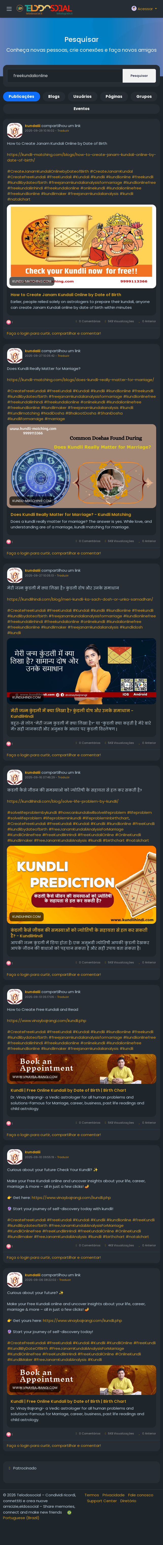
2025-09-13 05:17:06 (39, 997)
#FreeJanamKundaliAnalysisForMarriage (86, 829)
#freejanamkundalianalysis (93, 193)
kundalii (32, 125)
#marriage (54, 418)
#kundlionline (118, 176)
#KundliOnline (119, 1342)
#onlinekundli (92, 188)
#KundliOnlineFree (24, 834)
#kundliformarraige (25, 418)
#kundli (126, 193)
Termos (92, 1495)
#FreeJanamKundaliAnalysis (60, 840)
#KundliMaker (19, 1359)
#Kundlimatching (23, 413)
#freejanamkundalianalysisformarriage (85, 182)
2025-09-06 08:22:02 (40, 1280)
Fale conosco (140, 1495)
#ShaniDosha (110, 413)
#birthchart (114, 840)
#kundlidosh (131, 627)
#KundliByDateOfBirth (27, 1348)
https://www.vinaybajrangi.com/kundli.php (46, 1020)
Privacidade (114, 1495)
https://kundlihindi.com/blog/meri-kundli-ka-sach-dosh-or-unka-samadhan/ (80, 599)
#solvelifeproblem (24, 818)
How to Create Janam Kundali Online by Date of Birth (66, 295)
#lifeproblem (139, 812)
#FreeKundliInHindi (59, 834)
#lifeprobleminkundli (62, 818)
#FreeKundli (143, 823)
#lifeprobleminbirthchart (105, 818)
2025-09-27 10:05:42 (40, 356)
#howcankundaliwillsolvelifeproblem (92, 812)
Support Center (102, 1500)
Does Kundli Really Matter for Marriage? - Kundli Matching (71, 514)
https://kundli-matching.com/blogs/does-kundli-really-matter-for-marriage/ (80, 379)
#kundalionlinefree (123, 188)
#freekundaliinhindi (25, 188)
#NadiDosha (52, 413)
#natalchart (18, 199)
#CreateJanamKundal (111, 171)
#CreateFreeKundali (26, 176)
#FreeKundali (59, 176)
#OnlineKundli (128, 834)
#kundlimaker (54, 193)
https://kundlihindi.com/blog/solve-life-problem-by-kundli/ (63, 801)
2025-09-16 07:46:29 (40, 777)
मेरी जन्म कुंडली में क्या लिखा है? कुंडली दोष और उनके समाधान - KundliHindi (72, 713)
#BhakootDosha (80, 413)
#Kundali (81, 176)
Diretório (128, 1500)
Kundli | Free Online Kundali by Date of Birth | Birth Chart (68, 1090)
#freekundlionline (23, 193)
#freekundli (142, 176)
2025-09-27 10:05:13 (39, 575)
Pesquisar (139, 75)
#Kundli (95, 1359)
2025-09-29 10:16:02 (39, 131)
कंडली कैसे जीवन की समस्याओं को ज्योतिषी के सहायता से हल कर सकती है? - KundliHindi (79, 933)
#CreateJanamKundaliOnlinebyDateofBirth (48, 171)
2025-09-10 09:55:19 (39, 1157)
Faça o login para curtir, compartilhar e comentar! (54, 333)
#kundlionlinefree (139, 182)
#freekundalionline (61, 188)
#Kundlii (97, 823)
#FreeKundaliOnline (95, 834)
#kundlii (97, 176)
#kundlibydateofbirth (27, 182)
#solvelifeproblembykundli (32, 812)
